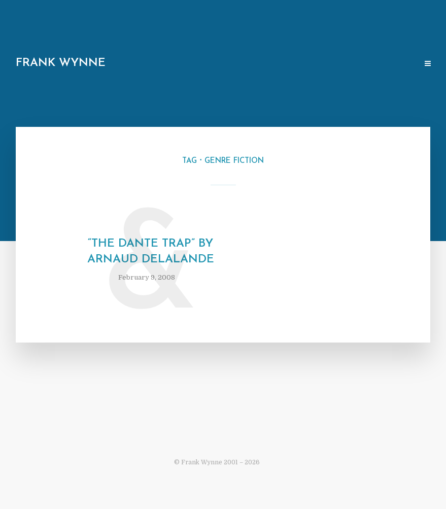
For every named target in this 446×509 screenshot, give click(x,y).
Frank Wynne (61, 63)
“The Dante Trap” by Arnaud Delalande (150, 251)
